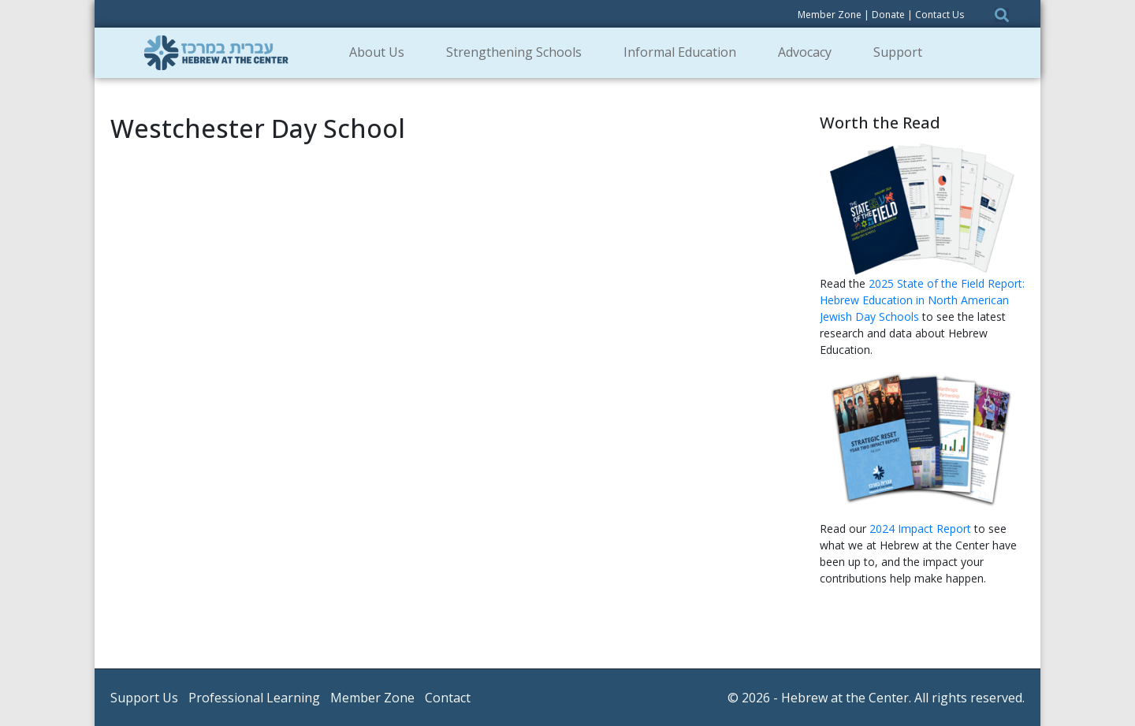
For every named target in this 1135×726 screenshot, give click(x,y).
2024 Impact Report (920, 528)
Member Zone (829, 14)
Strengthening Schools (519, 52)
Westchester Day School (257, 128)
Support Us (144, 697)
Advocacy (810, 52)
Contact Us (939, 14)
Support (902, 52)
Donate (888, 14)
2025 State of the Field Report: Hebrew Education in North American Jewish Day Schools (922, 300)
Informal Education (684, 52)
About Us (382, 52)
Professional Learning (254, 697)
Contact (448, 697)
